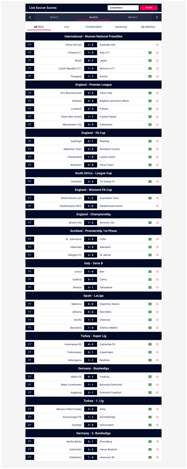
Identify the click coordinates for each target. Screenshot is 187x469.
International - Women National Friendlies (93, 36)
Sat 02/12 (54, 17)
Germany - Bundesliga (93, 368)
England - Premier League (93, 84)
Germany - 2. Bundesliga (93, 433)
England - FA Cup (93, 133)
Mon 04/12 (132, 17)
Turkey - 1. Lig (94, 401)
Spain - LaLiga (93, 296)
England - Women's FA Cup (93, 190)
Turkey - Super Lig (93, 336)
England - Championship (93, 214)
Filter (149, 7)
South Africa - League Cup (93, 173)
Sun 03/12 (93, 17)
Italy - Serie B (93, 263)
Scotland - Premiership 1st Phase (93, 231)
